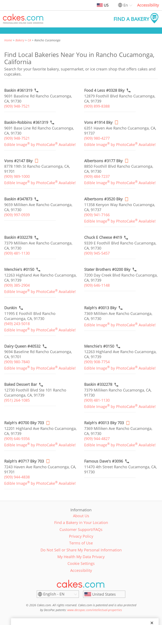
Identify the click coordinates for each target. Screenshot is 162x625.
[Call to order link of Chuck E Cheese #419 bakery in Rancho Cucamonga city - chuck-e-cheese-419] (103, 237)
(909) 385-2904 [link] (17, 285)
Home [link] (8, 40)
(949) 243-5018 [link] (17, 323)
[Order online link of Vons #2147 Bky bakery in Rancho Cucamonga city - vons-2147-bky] (18, 161)
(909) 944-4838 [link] (17, 476)
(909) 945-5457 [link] (97, 253)
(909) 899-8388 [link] (97, 106)
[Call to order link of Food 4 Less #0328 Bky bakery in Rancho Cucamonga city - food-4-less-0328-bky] (104, 90)
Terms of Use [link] (81, 542)
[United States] (104, 594)
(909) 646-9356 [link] (17, 438)
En (125, 5)
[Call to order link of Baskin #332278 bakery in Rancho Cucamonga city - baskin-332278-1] (98, 384)
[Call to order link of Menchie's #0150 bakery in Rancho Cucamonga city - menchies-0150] (19, 269)
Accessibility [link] (148, 5)
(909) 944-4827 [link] (97, 438)
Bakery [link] (19, 40)
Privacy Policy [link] (81, 536)
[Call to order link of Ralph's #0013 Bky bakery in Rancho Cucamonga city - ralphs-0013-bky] (100, 308)
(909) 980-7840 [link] (17, 361)
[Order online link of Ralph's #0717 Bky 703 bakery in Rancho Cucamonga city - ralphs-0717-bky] (24, 461)
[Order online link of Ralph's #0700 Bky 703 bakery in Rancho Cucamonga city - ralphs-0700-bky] (24, 423)
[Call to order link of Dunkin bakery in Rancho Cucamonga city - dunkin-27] (10, 308)
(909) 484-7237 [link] (97, 176)
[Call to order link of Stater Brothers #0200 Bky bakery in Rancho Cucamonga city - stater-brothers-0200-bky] (107, 269)
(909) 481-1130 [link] (17, 253)
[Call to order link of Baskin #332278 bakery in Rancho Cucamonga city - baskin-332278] (18, 237)
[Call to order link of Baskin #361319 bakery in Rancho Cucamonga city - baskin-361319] (18, 90)
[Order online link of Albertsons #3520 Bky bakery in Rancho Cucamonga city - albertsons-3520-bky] (103, 199)
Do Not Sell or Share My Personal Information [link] (81, 549)
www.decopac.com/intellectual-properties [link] (94, 610)
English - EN (54, 594)
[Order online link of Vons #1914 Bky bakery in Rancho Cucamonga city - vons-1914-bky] (98, 122)
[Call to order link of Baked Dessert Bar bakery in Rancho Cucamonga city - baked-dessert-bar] (20, 384)
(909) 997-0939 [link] (17, 214)
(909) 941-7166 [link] (97, 214)
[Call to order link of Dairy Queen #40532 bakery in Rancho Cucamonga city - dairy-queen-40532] (22, 346)
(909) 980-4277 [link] (97, 138)
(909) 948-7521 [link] (17, 106)
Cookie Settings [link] (81, 563)
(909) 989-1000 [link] (17, 176)
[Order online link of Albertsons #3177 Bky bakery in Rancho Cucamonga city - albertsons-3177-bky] (103, 161)
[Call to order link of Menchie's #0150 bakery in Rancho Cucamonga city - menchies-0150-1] (99, 346)
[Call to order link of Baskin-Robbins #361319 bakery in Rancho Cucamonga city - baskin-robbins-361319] (26, 122)
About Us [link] (81, 515)
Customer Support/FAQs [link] (81, 529)
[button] (23, 18)
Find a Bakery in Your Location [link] (81, 522)
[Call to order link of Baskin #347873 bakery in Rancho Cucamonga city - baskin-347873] (18, 199)
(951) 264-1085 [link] (17, 400)
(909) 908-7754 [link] (97, 361)
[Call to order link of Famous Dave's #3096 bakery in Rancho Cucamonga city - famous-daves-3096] (103, 461)
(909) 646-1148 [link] (97, 285)
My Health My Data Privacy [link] (81, 556)
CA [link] (29, 40)
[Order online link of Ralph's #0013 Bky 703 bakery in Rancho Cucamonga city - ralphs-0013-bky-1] (104, 423)
